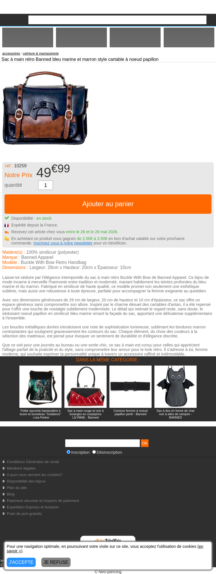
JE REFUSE (56, 562)
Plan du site (17, 488)
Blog (10, 494)
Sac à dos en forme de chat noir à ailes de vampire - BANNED (176, 414)
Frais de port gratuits (24, 513)
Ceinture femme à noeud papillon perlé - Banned (130, 412)
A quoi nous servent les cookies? (34, 475)
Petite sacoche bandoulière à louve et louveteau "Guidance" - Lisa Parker (40, 414)
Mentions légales (21, 468)
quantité (13, 185)
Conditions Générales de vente (33, 462)
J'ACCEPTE (21, 562)
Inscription (78, 452)
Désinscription (107, 452)
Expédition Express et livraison (33, 507)
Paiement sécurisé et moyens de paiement (43, 501)
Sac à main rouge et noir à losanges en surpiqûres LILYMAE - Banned (85, 414)
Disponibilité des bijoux (26, 481)
